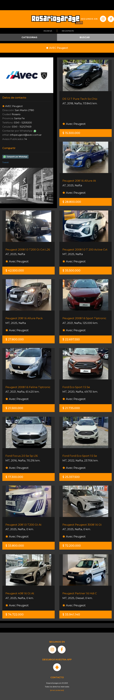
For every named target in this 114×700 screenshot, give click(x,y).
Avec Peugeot (74, 124)
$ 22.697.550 (71, 339)
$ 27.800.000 (14, 339)
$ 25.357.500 (71, 477)
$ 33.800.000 (14, 545)
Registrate (68, 31)
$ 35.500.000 (71, 270)
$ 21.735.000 (71, 408)
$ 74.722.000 (14, 614)
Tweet (5, 162)
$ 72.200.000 (71, 545)
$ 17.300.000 (14, 477)
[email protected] (57, 690)
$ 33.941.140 (71, 614)
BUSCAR (85, 37)
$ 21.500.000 (14, 408)
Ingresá (48, 31)
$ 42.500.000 (14, 270)
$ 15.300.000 (71, 133)
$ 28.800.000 (71, 202)
